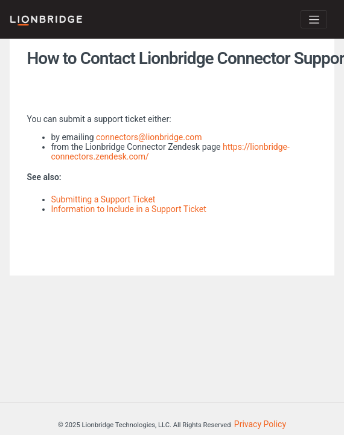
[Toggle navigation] (314, 19)
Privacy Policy (260, 424)
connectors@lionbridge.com (149, 137)
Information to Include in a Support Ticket (128, 209)
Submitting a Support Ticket (103, 199)
